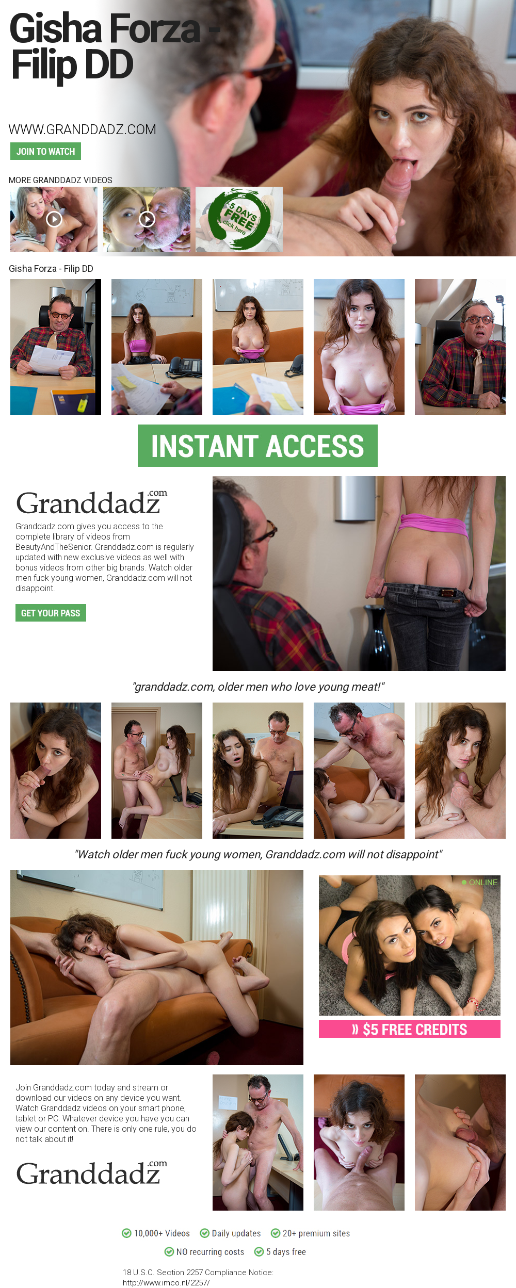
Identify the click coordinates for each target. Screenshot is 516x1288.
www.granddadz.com (82, 129)
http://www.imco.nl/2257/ (166, 1282)
